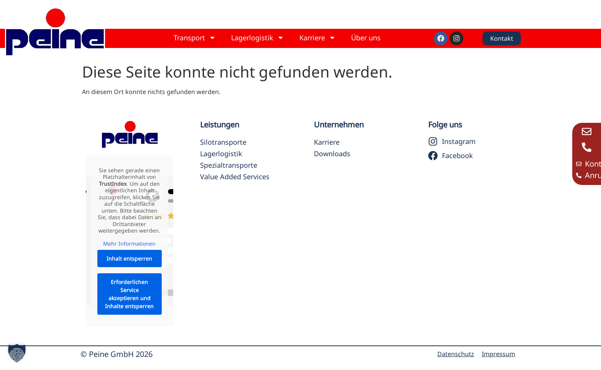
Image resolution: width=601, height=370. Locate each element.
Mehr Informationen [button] (129, 243)
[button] (17, 353)
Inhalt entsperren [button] (129, 258)
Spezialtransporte (228, 165)
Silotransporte (223, 142)
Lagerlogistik (257, 37)
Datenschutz (455, 354)
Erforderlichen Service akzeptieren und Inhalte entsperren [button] (129, 294)
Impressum (498, 354)
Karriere (317, 37)
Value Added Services (234, 176)
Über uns (366, 37)
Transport (195, 37)
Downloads (332, 153)
